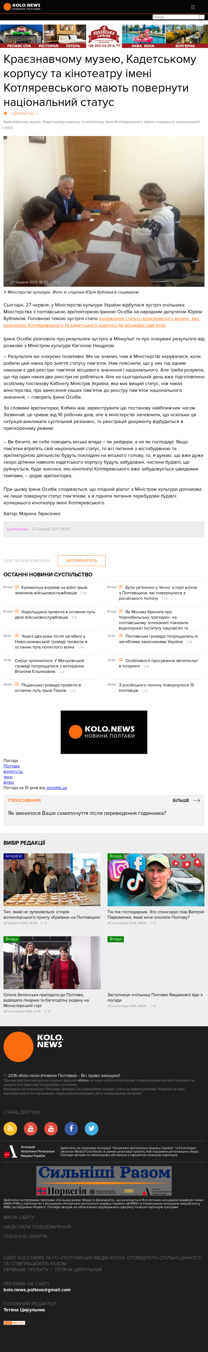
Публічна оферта (25, 1236)
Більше (181, 800)
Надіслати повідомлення (37, 1227)
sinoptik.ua (56, 787)
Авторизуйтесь (81, 561)
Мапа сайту (19, 1217)
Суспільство (17, 529)
